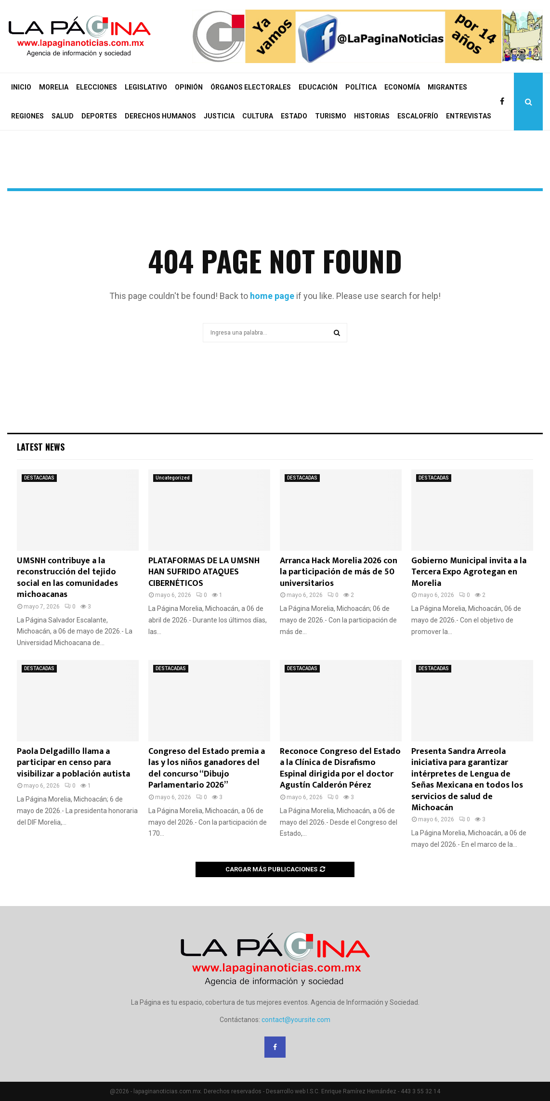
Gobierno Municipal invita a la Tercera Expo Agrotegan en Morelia (468, 572)
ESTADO (294, 116)
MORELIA (53, 87)
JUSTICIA (219, 116)
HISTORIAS (372, 116)
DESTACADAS (39, 477)
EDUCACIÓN (318, 87)
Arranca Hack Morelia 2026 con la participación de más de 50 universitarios (338, 572)
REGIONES (27, 116)
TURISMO (330, 116)
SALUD (63, 116)
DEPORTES (99, 116)
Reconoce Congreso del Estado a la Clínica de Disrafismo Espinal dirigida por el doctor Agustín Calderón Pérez (340, 768)
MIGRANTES (447, 87)
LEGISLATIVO (146, 87)
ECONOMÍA (402, 87)
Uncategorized (173, 477)
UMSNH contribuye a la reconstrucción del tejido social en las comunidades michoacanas (67, 578)
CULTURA (257, 116)
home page (272, 296)
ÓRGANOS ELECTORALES (250, 87)
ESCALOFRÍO (417, 116)
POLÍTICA (361, 87)
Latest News (41, 446)
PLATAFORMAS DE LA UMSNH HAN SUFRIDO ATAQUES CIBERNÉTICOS (204, 572)
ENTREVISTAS (468, 116)
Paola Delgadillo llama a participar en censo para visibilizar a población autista (73, 762)
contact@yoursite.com (296, 1019)
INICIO (21, 87)
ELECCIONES (96, 87)
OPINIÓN (189, 87)
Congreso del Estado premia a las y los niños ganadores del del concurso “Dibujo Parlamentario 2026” (206, 768)
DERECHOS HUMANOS (160, 116)
